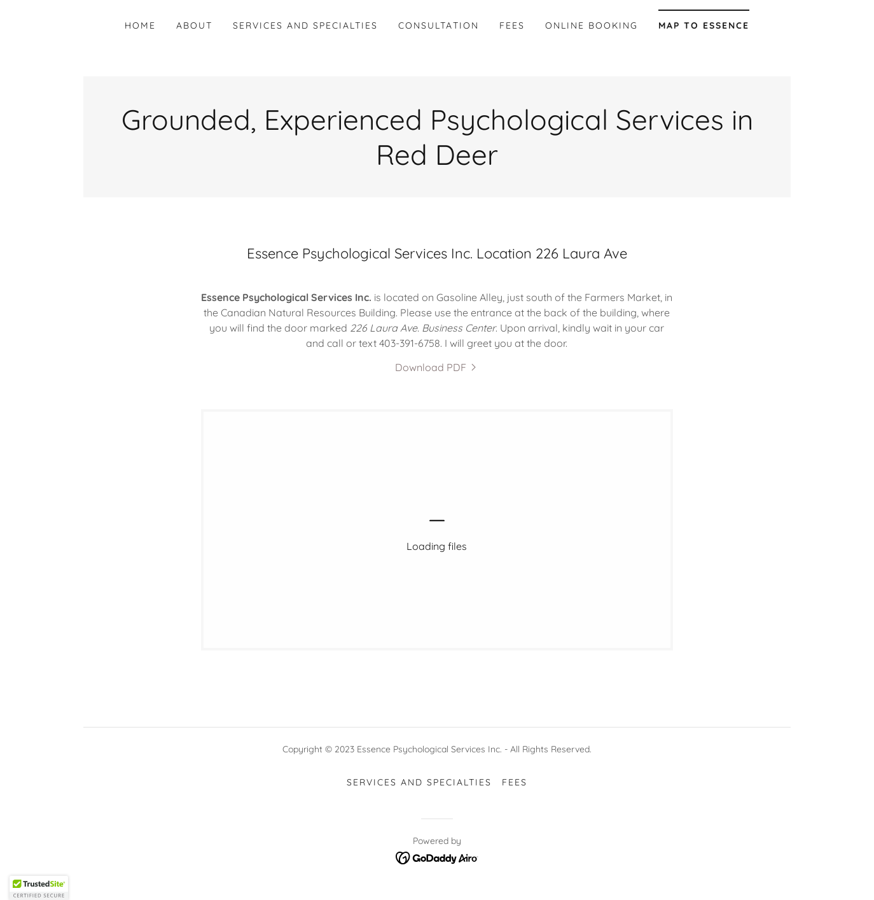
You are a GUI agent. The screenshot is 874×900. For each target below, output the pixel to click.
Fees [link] (512, 25)
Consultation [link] (438, 25)
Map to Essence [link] (703, 25)
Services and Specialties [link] (305, 25)
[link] (437, 367)
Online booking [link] (591, 25)
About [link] (194, 25)
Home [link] (140, 25)
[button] (39, 888)
